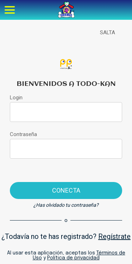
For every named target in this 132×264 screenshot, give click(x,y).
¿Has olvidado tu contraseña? (66, 205)
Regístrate (114, 236)
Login (16, 97)
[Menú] (9, 9)
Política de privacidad (73, 258)
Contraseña (23, 134)
